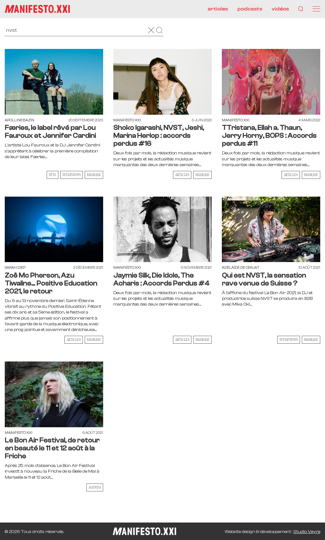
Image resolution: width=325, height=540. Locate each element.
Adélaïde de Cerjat (240, 268)
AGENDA (95, 487)
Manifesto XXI (127, 120)
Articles (182, 174)
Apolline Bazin (19, 120)
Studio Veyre (307, 531)
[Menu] (316, 8)
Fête (52, 174)
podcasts (249, 9)
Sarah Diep (15, 268)
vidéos (280, 9)
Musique (94, 174)
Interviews (72, 174)
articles (218, 9)
